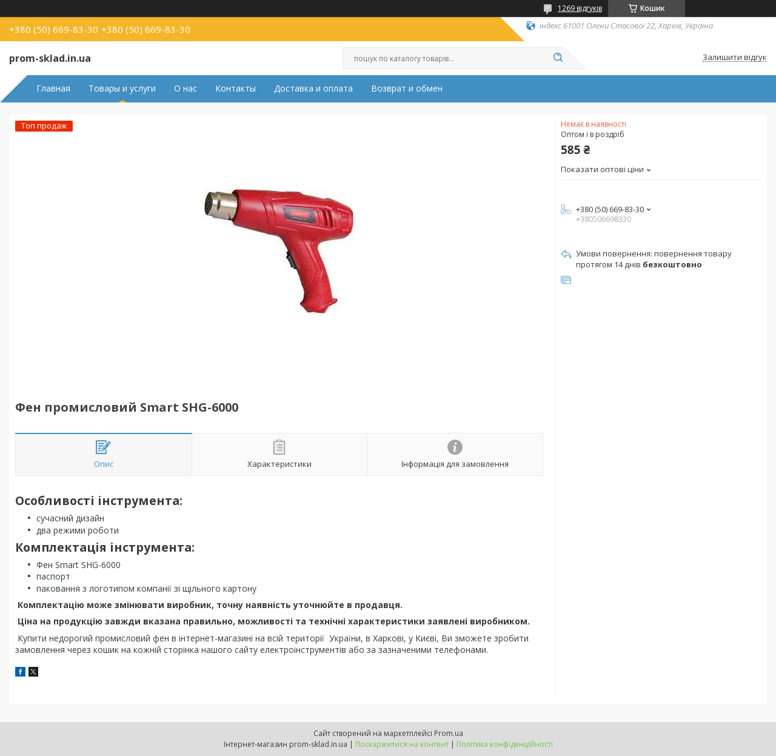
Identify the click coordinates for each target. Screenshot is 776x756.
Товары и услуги (122, 88)
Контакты (235, 88)
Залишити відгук (735, 57)
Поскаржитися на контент (402, 744)
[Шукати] (558, 58)
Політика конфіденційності (505, 744)
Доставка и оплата (313, 88)
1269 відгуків (580, 8)
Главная (53, 88)
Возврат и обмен (407, 88)
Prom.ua (448, 733)
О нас (185, 88)
